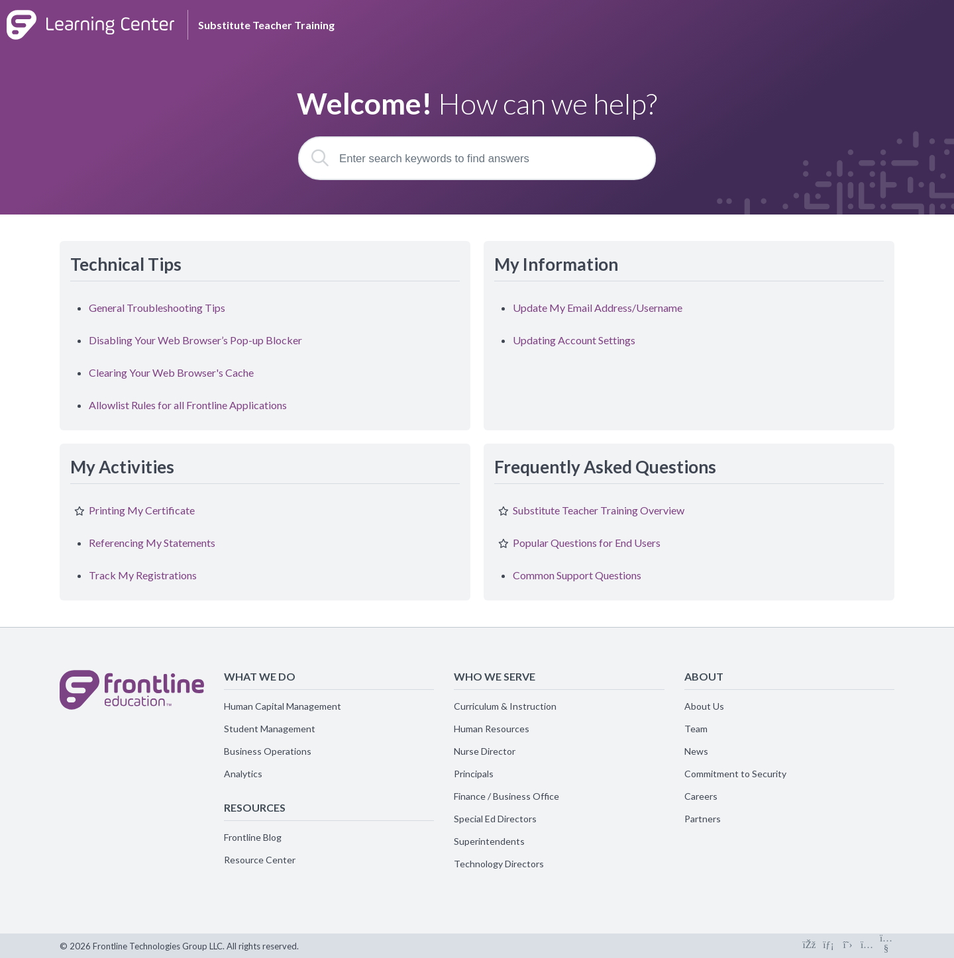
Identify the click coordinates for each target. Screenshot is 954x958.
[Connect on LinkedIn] (828, 946)
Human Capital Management (282, 706)
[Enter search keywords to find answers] (477, 158)
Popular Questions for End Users (587, 542)
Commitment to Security (735, 773)
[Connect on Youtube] (886, 946)
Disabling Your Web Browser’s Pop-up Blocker (195, 340)
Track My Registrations (143, 575)
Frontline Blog (253, 837)
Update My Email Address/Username (597, 307)
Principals (474, 773)
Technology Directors (499, 863)
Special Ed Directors (495, 818)
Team (696, 728)
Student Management (269, 728)
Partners (702, 818)
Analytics (243, 773)
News (696, 751)
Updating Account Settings (574, 340)
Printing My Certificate (142, 510)
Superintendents (489, 841)
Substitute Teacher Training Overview (598, 510)
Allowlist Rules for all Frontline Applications (188, 405)
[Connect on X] (847, 946)
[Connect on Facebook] (809, 946)
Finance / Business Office (506, 796)
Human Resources (491, 728)
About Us (704, 706)
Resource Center (259, 859)
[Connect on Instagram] (867, 946)
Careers (700, 796)
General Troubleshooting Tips (157, 307)
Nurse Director (484, 751)
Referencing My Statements (152, 542)
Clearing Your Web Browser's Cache (171, 372)
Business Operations (267, 751)
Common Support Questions (577, 575)
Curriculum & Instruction (505, 706)
